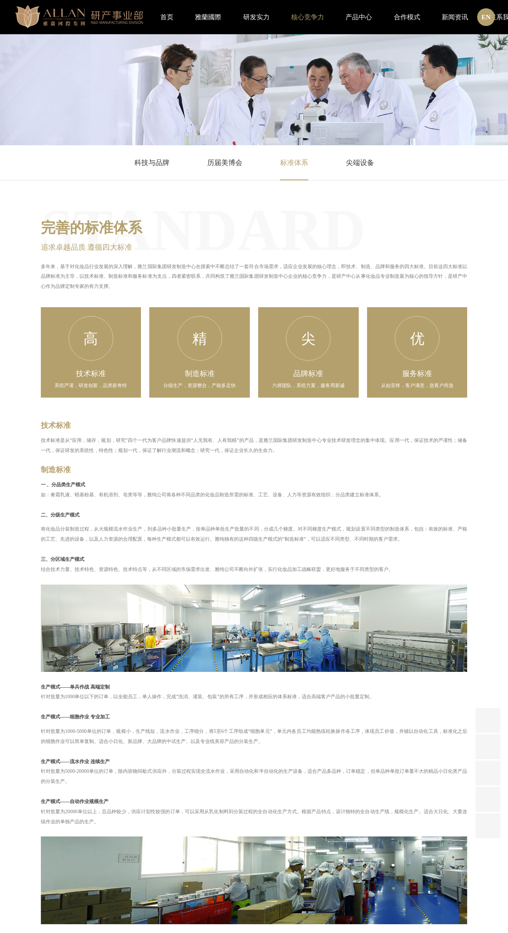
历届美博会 (224, 162)
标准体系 (294, 162)
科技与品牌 (151, 162)
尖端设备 (360, 162)
